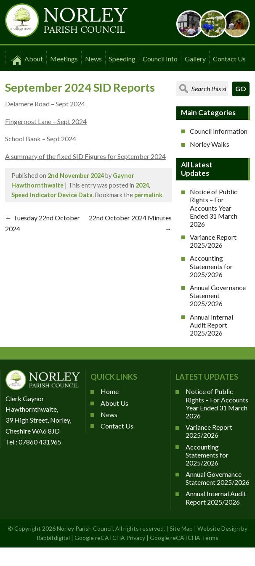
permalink (148, 194)
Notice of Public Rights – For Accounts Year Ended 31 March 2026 (213, 208)
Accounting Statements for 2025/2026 (211, 266)
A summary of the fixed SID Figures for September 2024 (85, 156)
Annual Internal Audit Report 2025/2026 (211, 325)
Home (110, 391)
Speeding (122, 59)
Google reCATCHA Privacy (109, 537)
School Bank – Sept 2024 (40, 139)
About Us (114, 403)
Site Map (181, 528)
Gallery (195, 59)
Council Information (218, 131)
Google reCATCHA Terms (184, 537)
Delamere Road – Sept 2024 (45, 104)
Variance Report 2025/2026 (213, 241)
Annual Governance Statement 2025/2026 (218, 295)
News (93, 59)
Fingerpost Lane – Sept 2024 (46, 121)
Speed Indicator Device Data (52, 194)
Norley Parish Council (85, 528)
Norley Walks (209, 144)
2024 (142, 185)
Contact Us (229, 59)
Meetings (64, 59)
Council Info (160, 59)
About (33, 59)
